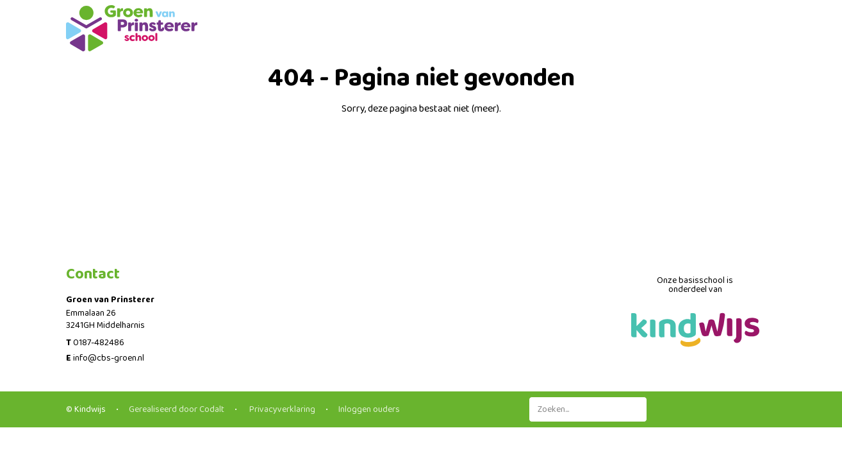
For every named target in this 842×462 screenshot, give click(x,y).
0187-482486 (98, 343)
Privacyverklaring (281, 409)
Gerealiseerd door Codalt (176, 409)
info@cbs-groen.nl (108, 358)
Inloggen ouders (369, 409)
